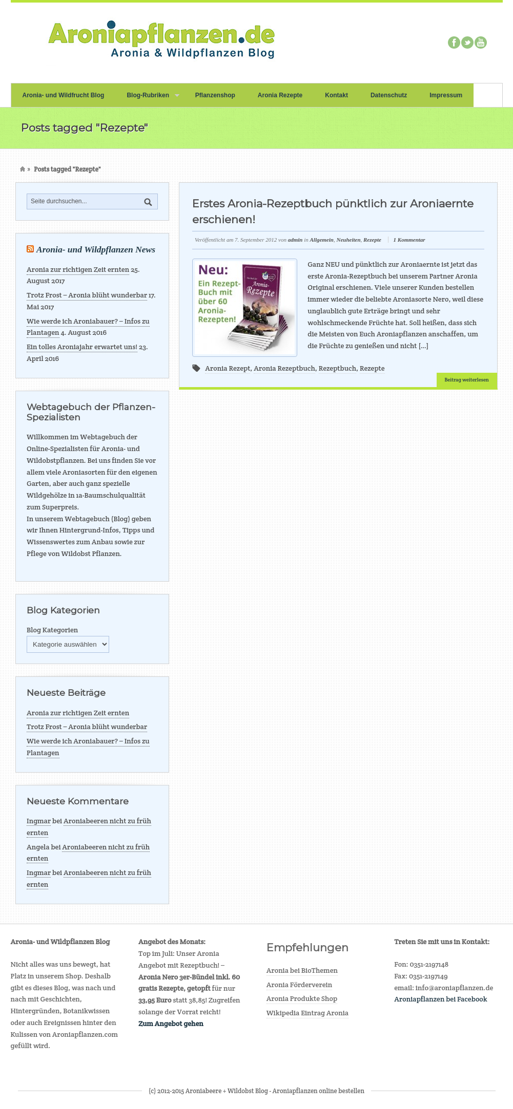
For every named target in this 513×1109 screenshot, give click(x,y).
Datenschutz (389, 95)
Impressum (445, 95)
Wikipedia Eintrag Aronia (307, 1012)
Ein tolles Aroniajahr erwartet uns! (82, 346)
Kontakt (336, 95)
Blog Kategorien (52, 629)
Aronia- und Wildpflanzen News (95, 249)
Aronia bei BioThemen (302, 970)
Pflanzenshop (215, 95)
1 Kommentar (409, 240)
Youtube (481, 42)
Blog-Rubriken (147, 99)
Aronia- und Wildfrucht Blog (64, 95)
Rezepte (372, 240)
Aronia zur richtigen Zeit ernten (78, 269)
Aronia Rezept (227, 368)
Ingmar (39, 820)
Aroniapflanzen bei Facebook (440, 999)
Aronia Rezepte (280, 95)
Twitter (467, 42)
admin (295, 240)
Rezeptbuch (337, 368)
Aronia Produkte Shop (301, 998)
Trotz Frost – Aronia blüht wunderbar (87, 295)
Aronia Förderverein (299, 984)
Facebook (454, 42)
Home (22, 169)
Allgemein (321, 240)
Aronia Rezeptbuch (284, 368)
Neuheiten (348, 240)
